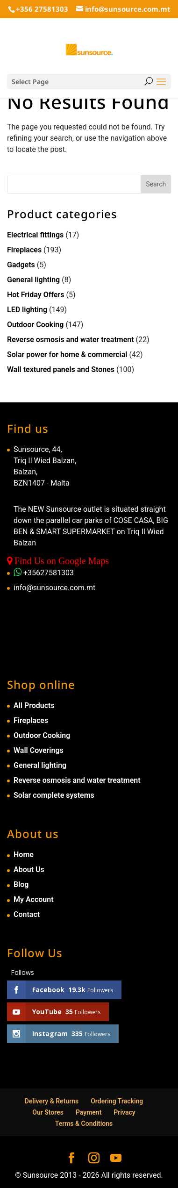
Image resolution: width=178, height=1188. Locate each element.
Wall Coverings (39, 750)
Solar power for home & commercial (67, 354)
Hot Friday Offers (35, 294)
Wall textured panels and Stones (60, 369)
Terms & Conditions (84, 1123)
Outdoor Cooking (35, 324)
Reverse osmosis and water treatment (70, 339)
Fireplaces (24, 249)
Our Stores (48, 1112)
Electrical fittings (35, 234)
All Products (34, 705)
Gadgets (21, 264)
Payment (89, 1112)
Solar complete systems (54, 795)
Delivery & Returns (52, 1101)
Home (24, 854)
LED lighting (27, 309)
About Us (29, 869)
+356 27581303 (42, 9)
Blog (21, 884)
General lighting (33, 279)
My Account (34, 899)
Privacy (124, 1112)
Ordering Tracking (117, 1101)
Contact (27, 914)
